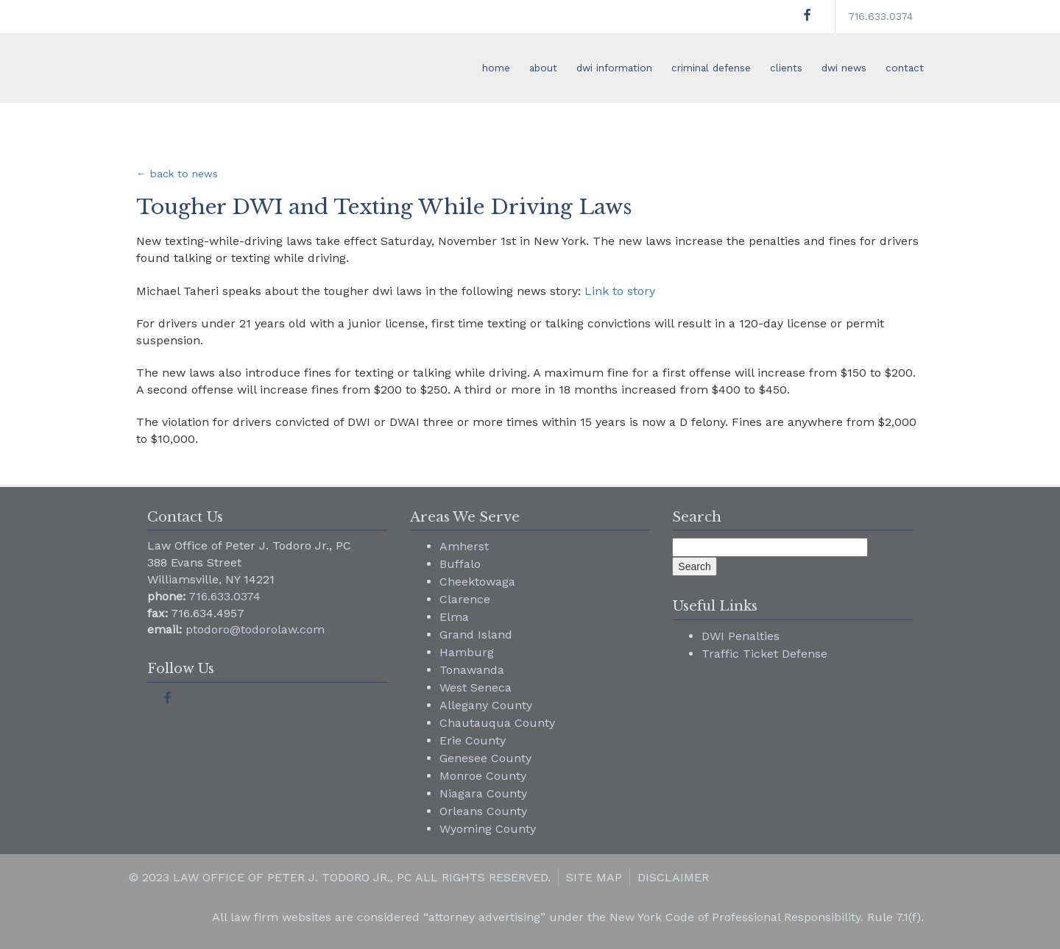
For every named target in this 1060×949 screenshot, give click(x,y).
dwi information (614, 68)
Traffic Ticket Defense (764, 654)
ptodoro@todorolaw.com (255, 629)
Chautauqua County (497, 723)
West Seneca (475, 687)
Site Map (594, 877)
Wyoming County (487, 829)
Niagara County (483, 793)
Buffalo (460, 564)
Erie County (472, 740)
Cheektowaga (477, 582)
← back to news (177, 174)
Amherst (464, 546)
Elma (454, 617)
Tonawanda (471, 670)
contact (905, 68)
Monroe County (482, 776)
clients (786, 68)
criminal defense (711, 68)
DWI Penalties (741, 636)
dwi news (844, 68)
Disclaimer (673, 877)
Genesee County (485, 758)
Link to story (619, 291)
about (543, 68)
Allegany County (485, 705)
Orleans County (483, 811)
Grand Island (475, 634)
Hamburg (466, 652)
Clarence (464, 599)
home (496, 68)
